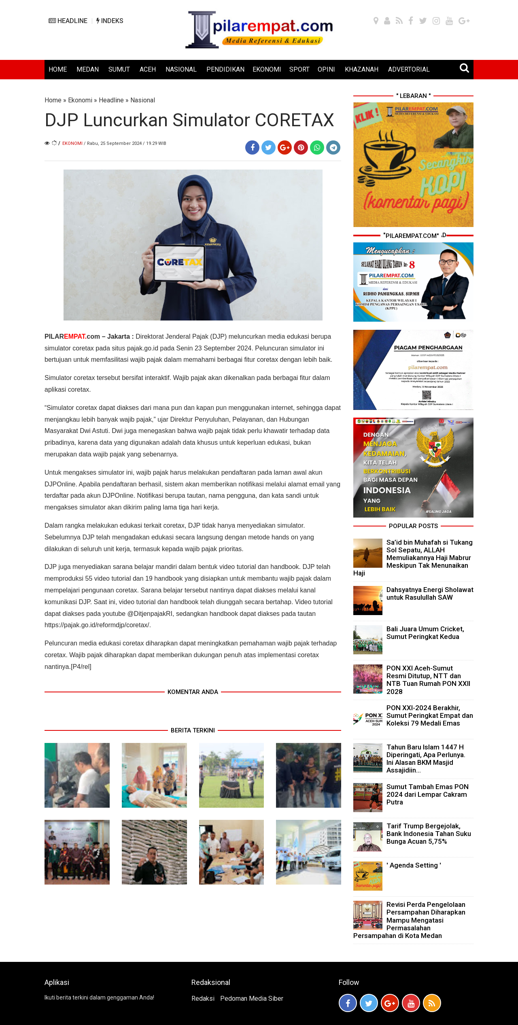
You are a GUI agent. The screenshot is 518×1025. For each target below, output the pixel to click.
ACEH (148, 69)
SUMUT (119, 69)
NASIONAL (181, 69)
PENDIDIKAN (225, 69)
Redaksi (202, 998)
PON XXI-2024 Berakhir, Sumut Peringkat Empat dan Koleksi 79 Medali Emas (429, 715)
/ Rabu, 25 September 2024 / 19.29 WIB (125, 143)
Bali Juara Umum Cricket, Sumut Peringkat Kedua (425, 633)
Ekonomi (80, 100)
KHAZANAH (361, 69)
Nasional (142, 100)
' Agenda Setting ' (413, 865)
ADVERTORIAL (409, 69)
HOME (58, 69)
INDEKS (109, 21)
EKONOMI (267, 69)
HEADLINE (68, 21)
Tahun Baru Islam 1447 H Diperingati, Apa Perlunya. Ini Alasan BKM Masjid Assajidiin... (425, 759)
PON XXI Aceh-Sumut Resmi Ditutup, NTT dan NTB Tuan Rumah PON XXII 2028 (428, 680)
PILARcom (72, 336)
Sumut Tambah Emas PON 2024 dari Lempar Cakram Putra (427, 794)
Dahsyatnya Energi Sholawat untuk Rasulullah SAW (429, 593)
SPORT (299, 69)
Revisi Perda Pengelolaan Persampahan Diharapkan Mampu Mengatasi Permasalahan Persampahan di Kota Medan (409, 920)
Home (53, 100)
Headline (111, 100)
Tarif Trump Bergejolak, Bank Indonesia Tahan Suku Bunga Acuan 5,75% (428, 833)
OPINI (326, 69)
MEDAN (87, 69)
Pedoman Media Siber (251, 998)
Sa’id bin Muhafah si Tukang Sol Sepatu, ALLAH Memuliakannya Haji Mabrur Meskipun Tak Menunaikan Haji (413, 557)
